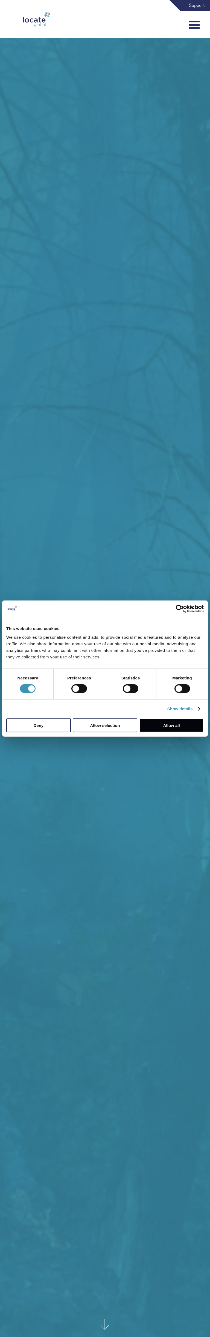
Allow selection (105, 725)
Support (197, 5)
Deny (38, 725)
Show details (180, 708)
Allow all (171, 725)
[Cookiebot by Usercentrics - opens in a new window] (180, 609)
